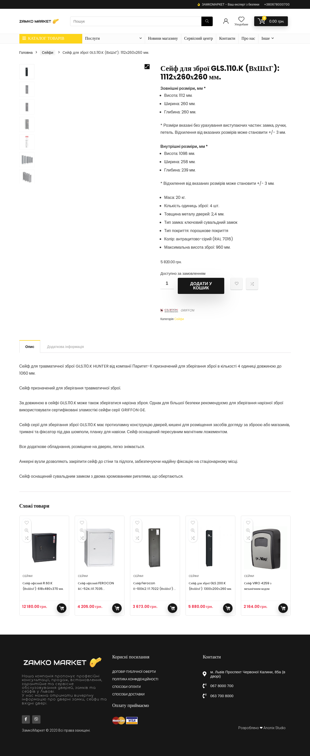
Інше (265, 38)
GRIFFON (187, 310)
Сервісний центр (198, 38)
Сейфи (47, 52)
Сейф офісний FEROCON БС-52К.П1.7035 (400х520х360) (96, 589)
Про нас (248, 38)
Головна (26, 52)
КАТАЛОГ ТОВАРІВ (43, 38)
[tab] (29, 346)
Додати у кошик (201, 285)
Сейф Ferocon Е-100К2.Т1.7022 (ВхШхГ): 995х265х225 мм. (153, 589)
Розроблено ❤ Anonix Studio (262, 728)
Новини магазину (163, 38)
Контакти (227, 38)
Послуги (92, 38)
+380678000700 (277, 4)
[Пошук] (207, 21)
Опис (29, 346)
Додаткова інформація (65, 346)
